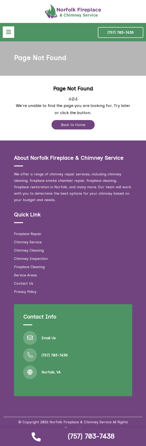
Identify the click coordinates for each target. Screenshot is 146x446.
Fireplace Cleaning (29, 267)
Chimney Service (28, 242)
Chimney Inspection (31, 258)
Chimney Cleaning (29, 250)
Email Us (48, 338)
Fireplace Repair (27, 234)
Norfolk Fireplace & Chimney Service (81, 422)
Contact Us (23, 283)
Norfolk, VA (51, 372)
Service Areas (25, 275)
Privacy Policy (25, 291)
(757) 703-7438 (91, 436)
